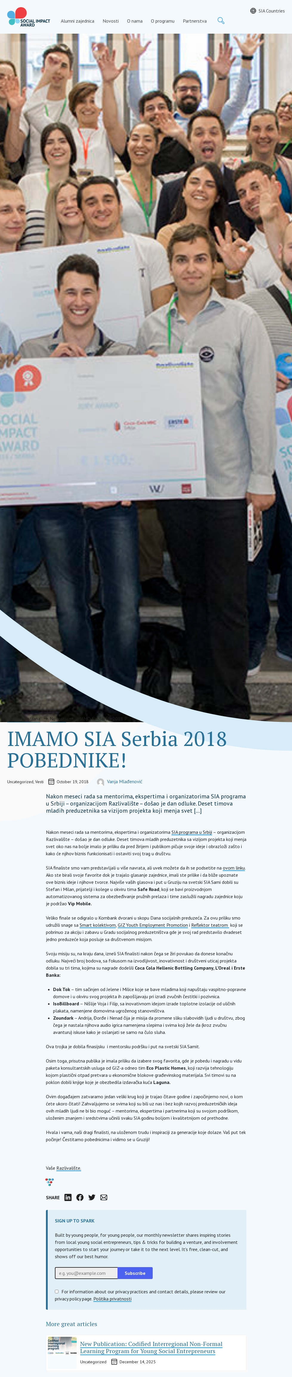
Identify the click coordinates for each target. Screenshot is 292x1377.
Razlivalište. (68, 1168)
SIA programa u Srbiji (192, 832)
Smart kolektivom (98, 925)
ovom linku (234, 868)
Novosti (111, 21)
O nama (135, 21)
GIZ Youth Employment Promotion (153, 925)
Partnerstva (195, 21)
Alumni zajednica (77, 21)
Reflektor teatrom (210, 925)
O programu (162, 21)
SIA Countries (272, 11)
